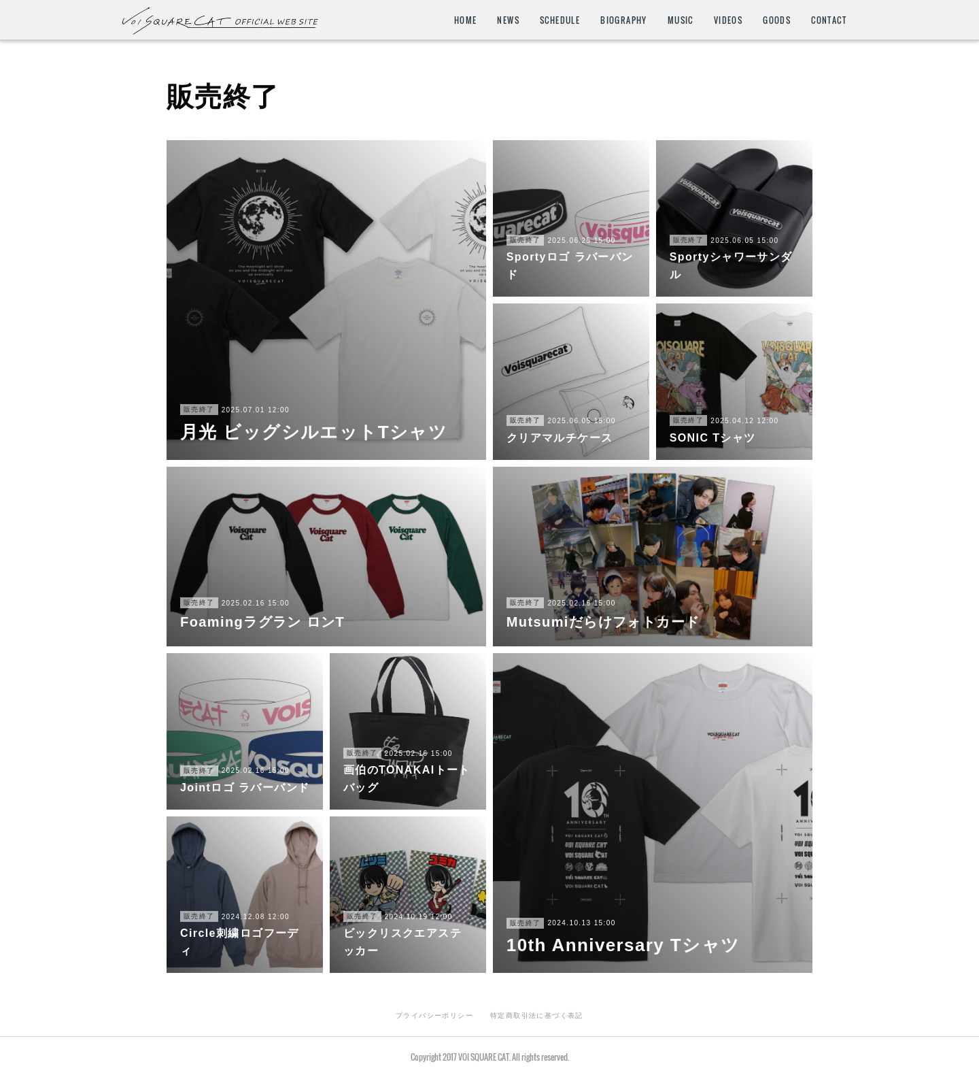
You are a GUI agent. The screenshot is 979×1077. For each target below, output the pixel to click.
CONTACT (828, 20)
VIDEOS (728, 20)
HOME (465, 20)
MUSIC (680, 20)
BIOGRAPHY (623, 20)
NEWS (508, 20)
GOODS (777, 20)
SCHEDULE (560, 20)
